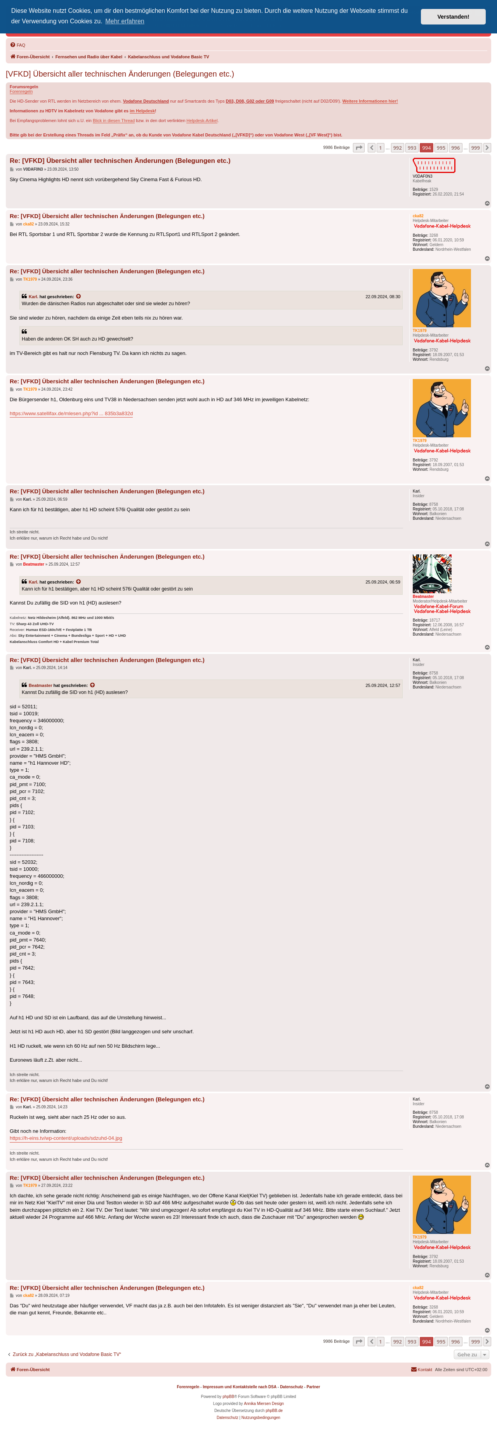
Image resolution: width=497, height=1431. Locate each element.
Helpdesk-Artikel (201, 120)
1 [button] (380, 147)
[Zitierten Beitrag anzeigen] (78, 296)
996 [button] (455, 147)
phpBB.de (274, 1410)
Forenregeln (21, 91)
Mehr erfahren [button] (124, 21)
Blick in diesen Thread (114, 120)
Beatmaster (40, 685)
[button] (359, 147)
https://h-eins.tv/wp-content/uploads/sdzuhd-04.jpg (66, 1138)
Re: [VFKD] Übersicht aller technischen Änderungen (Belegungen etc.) (120, 160)
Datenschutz (291, 1387)
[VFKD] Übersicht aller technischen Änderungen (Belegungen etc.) (120, 74)
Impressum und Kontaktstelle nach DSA (239, 1387)
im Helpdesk (142, 110)
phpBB (228, 1396)
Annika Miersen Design (264, 1403)
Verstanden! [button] (453, 17)
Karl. (33, 296)
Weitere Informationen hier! (370, 101)
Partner (313, 1387)
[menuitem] (17, 45)
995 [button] (441, 147)
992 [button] (397, 147)
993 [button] (412, 147)
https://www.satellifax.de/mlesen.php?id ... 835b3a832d (71, 413)
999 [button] (475, 147)
